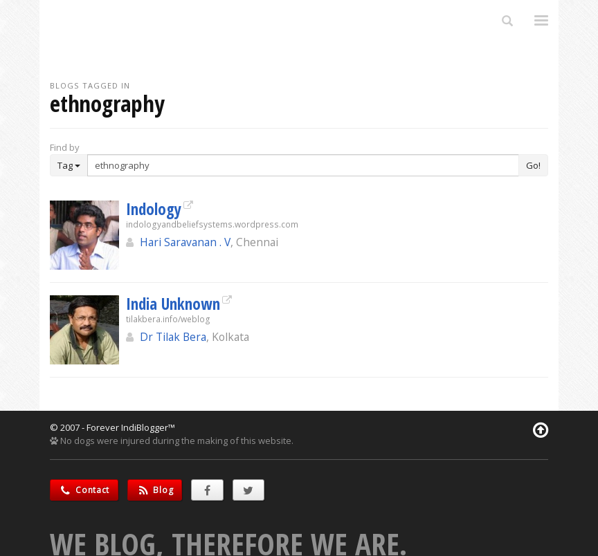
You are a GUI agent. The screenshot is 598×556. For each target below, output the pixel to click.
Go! (533, 165)
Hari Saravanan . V (185, 242)
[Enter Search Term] (303, 165)
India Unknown (173, 304)
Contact (84, 490)
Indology (153, 209)
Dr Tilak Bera (173, 336)
